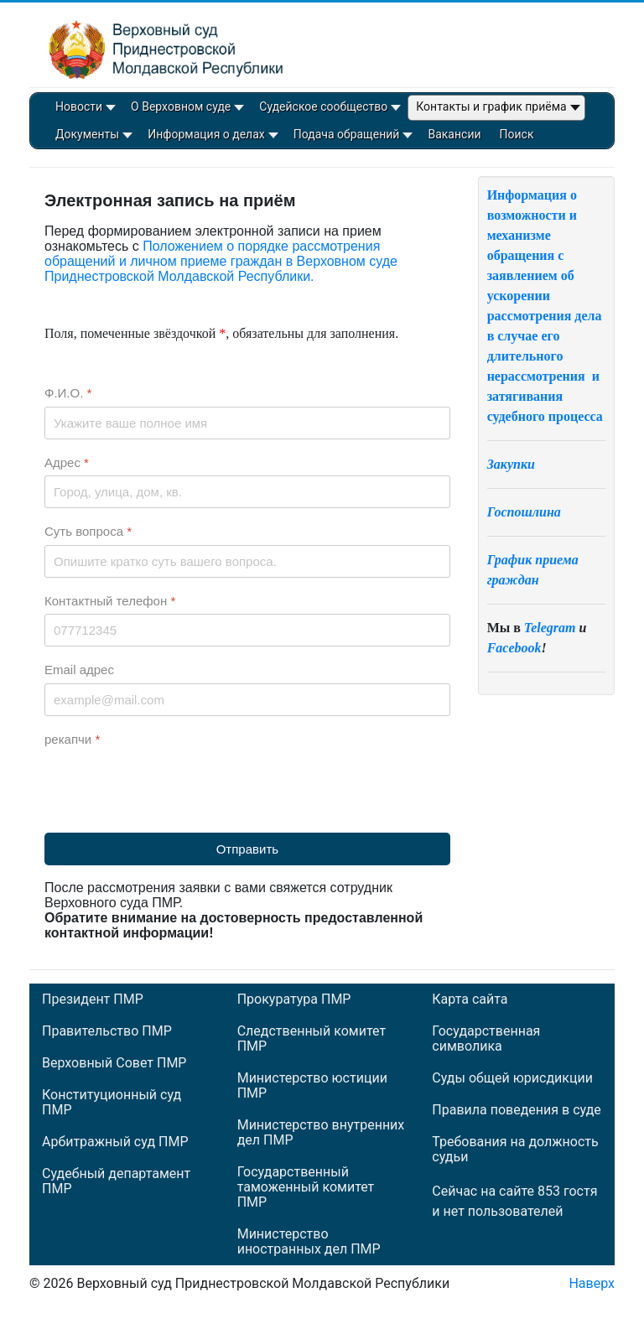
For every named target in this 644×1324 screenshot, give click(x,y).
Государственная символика (486, 1039)
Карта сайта (469, 999)
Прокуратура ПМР (294, 999)
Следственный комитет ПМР (311, 1039)
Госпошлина (524, 512)
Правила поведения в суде (516, 1110)
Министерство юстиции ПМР (312, 1086)
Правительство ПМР (107, 1031)
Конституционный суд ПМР (111, 1103)
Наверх (592, 1283)
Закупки (511, 464)
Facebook (514, 648)
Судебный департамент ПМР (116, 1181)
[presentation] (171, 785)
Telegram (550, 627)
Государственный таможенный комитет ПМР (306, 1187)
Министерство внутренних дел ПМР (321, 1133)
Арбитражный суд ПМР (115, 1142)
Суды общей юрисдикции (512, 1078)
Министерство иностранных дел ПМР (309, 1242)
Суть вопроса (88, 531)
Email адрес (79, 669)
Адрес (66, 462)
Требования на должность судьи (515, 1149)
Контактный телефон (109, 601)
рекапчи (72, 739)
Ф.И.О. (67, 393)
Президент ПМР (92, 999)
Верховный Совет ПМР (114, 1063)
